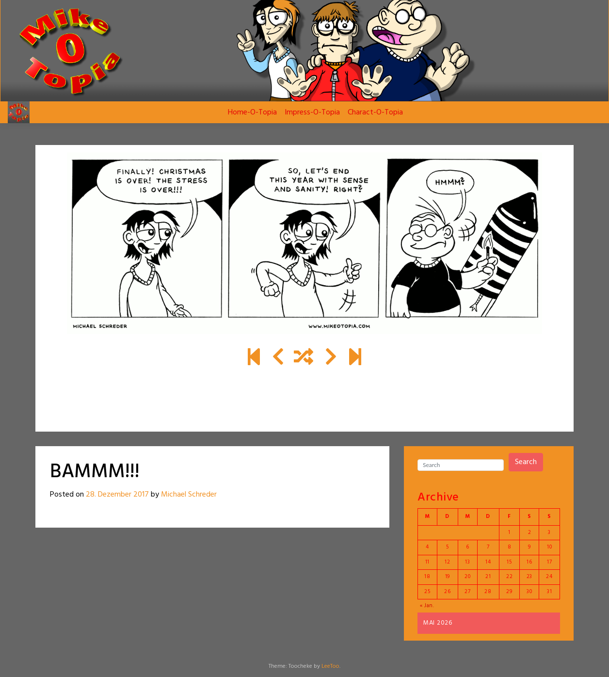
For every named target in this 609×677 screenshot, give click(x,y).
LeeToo (330, 666)
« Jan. (427, 605)
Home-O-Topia (252, 112)
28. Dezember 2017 (117, 494)
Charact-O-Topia (375, 112)
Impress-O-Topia (312, 112)
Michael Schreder (189, 494)
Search (526, 462)
